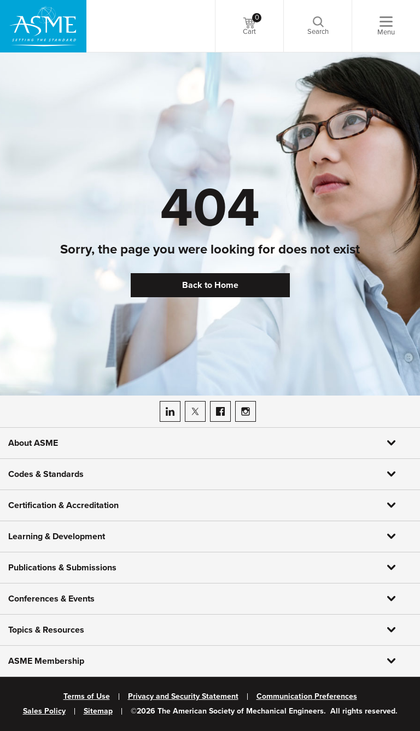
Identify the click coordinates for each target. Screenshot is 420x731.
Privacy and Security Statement (183, 696)
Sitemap (98, 711)
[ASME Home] (43, 26)
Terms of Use (86, 696)
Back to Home (210, 285)
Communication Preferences (306, 696)
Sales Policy (44, 711)
